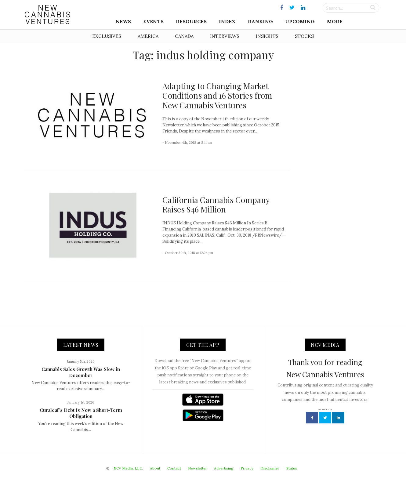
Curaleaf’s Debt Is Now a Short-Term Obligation (81, 413)
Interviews (224, 36)
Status (291, 468)
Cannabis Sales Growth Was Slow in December (81, 372)
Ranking (260, 21)
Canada (184, 36)
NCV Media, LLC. (128, 468)
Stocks (304, 36)
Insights (267, 36)
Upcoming (300, 21)
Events (153, 21)
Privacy (247, 468)
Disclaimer (269, 468)
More (335, 21)
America (148, 36)
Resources (191, 21)
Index (227, 21)
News (123, 21)
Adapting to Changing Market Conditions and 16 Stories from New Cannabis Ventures (217, 95)
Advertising (224, 468)
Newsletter (197, 468)
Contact (174, 468)
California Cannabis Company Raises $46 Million (216, 204)
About (155, 468)
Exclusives (106, 36)
